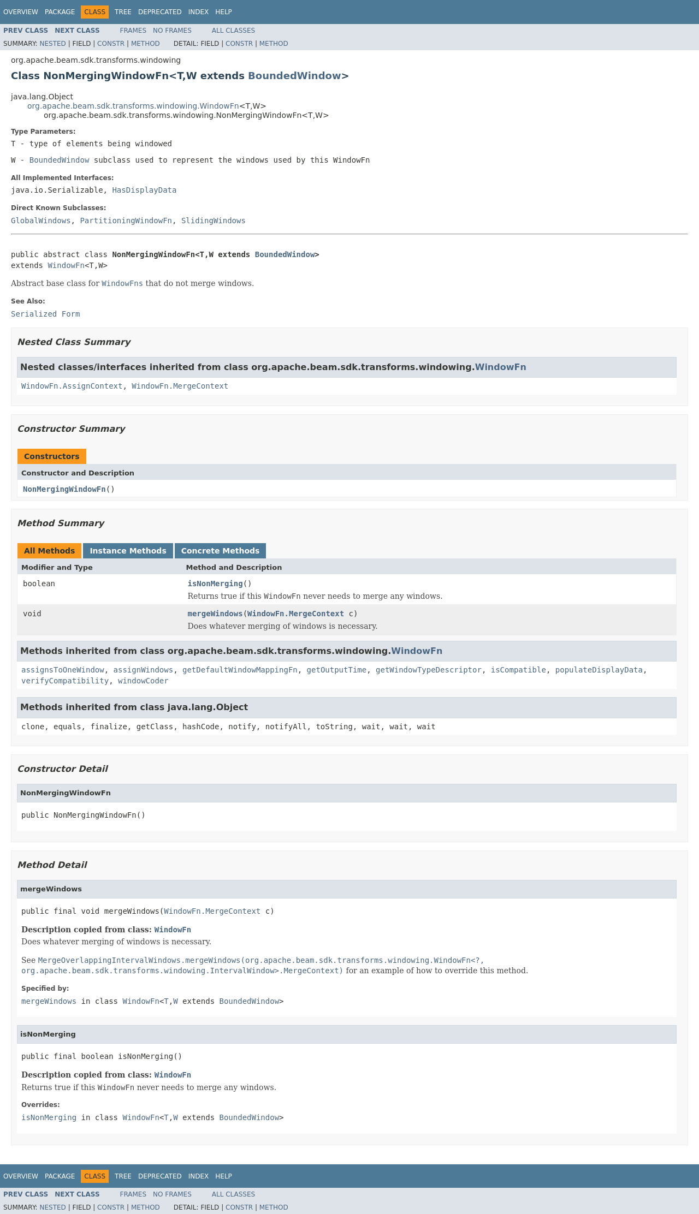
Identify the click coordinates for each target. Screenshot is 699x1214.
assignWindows (144, 669)
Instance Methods (128, 550)
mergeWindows (215, 613)
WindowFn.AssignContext (71, 386)
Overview (20, 12)
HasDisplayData (144, 190)
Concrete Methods (220, 550)
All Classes (233, 30)
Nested (52, 43)
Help (223, 12)
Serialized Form (45, 314)
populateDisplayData (599, 669)
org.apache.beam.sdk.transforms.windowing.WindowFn (133, 106)
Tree (123, 12)
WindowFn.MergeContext (180, 386)
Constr (111, 43)
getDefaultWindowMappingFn (240, 669)
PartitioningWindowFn (126, 220)
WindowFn (66, 265)
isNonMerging (215, 583)
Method (145, 43)
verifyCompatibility (65, 680)
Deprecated (160, 12)
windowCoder (143, 680)
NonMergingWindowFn (64, 489)
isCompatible (518, 669)
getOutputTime (337, 669)
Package (60, 12)
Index (198, 12)
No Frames (172, 30)
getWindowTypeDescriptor (429, 669)
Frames (133, 30)
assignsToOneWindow (62, 669)
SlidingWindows (213, 220)
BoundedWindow (294, 75)
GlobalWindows (41, 220)
